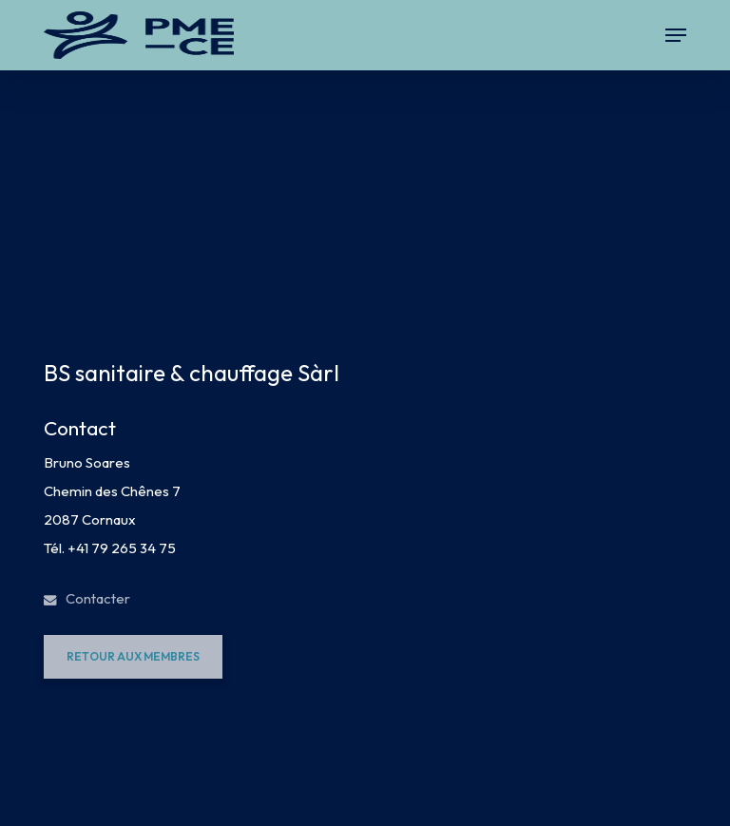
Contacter (87, 598)
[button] (675, 35)
